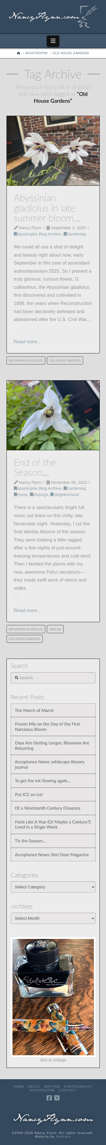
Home (21, 494)
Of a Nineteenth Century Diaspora (48, 807)
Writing (52, 1086)
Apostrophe (42, 1090)
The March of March (34, 710)
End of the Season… (35, 467)
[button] (53, 41)
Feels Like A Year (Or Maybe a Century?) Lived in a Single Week (53, 824)
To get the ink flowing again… (43, 780)
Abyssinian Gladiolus (26, 360)
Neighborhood (64, 494)
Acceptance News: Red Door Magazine (52, 854)
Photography (78, 1086)
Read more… (28, 341)
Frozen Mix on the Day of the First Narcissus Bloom (47, 726)
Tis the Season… (30, 840)
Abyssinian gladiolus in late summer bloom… (47, 207)
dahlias (55, 629)
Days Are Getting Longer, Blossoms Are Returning (52, 745)
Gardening (75, 234)
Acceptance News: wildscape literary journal (50, 764)
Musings (39, 494)
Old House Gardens (65, 360)
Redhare (63, 1136)
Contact (67, 1090)
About (34, 1086)
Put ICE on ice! (29, 794)
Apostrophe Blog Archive (37, 234)
